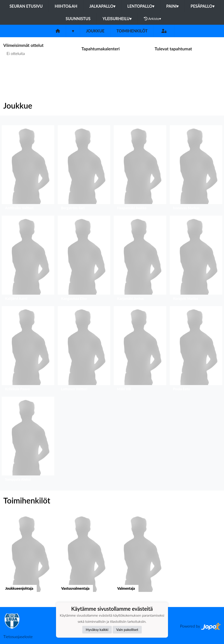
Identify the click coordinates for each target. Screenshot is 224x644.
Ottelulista (14, 70)
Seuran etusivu (26, 6)
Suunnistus (78, 18)
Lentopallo (140, 6)
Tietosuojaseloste (18, 636)
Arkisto (152, 18)
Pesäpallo (202, 6)
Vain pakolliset (127, 629)
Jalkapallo (102, 6)
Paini (172, 6)
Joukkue (95, 30)
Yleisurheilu (117, 18)
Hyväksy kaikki (97, 629)
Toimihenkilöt (131, 30)
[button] (28, 168)
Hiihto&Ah (66, 6)
